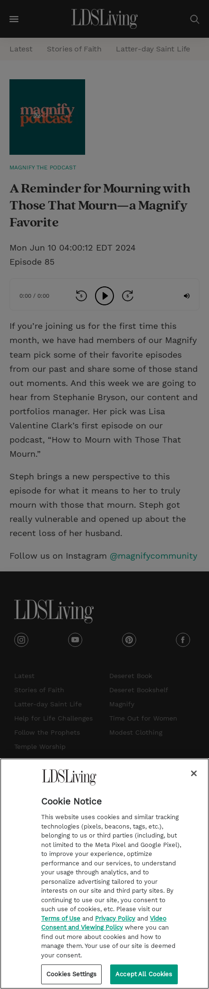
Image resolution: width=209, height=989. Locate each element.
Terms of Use (60, 918)
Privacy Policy (115, 918)
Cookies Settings (71, 974)
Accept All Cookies (143, 974)
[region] (104, 873)
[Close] (193, 773)
